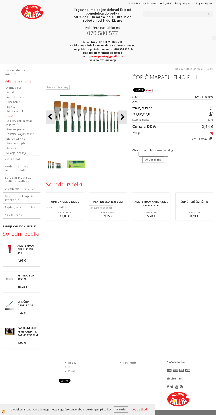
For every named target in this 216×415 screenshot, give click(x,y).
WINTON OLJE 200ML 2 (64, 201)
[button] (122, 116)
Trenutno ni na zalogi (58, 87)
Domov (179, 68)
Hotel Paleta (129, 362)
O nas (71, 367)
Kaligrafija (12, 148)
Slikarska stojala (15, 143)
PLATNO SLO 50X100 (25, 277)
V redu (121, 409)
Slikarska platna (15, 129)
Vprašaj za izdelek (142, 108)
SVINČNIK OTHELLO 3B (25, 303)
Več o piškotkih (140, 409)
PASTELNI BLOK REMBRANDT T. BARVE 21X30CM (27, 331)
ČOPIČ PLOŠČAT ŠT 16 (194, 201)
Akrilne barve (14, 87)
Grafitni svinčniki (15, 138)
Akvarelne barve (15, 97)
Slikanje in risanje (16, 153)
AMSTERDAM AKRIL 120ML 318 (25, 249)
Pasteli (10, 92)
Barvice (10, 106)
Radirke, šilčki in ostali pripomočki (19, 122)
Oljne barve (13, 102)
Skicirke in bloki (15, 111)
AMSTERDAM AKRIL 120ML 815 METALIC (151, 203)
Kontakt (72, 371)
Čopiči (9, 116)
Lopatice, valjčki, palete (20, 134)
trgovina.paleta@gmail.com (104, 56)
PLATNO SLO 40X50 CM (108, 201)
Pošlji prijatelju (141, 114)
